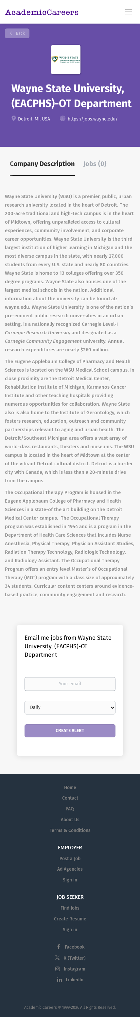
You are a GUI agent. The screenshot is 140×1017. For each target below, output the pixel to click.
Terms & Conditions (70, 830)
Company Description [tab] (42, 164)
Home (70, 787)
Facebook (74, 947)
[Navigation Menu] (128, 11)
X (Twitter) (75, 958)
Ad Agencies (70, 869)
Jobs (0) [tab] (95, 164)
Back (20, 33)
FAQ (70, 809)
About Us (70, 820)
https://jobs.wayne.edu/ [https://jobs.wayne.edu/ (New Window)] (93, 119)
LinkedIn (74, 980)
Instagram (74, 969)
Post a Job (70, 858)
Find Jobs (70, 908)
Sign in (70, 880)
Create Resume (70, 919)
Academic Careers (40, 1007)
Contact (70, 798)
